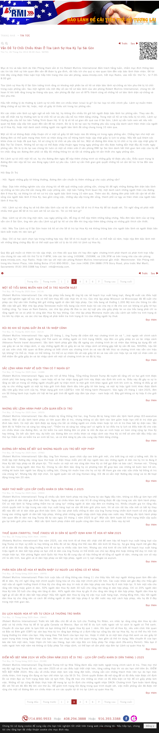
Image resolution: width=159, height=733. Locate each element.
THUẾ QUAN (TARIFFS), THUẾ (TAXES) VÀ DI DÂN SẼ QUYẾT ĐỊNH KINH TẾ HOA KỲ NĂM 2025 (61, 533)
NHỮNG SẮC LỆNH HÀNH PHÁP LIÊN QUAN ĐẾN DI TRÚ (37, 408)
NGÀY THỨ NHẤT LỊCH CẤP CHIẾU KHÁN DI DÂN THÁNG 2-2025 (43, 489)
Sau (133, 43)
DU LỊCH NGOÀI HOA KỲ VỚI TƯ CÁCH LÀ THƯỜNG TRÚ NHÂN (41, 613)
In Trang (2, 273)
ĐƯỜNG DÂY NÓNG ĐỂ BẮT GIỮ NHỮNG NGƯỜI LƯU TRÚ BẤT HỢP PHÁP (48, 448)
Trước (125, 43)
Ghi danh (127, 3)
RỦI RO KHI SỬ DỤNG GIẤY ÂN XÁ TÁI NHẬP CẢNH (34, 328)
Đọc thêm (151, 319)
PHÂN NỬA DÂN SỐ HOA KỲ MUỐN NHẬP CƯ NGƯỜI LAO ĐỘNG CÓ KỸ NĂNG (50, 569)
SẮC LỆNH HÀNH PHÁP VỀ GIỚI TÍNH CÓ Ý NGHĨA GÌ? (36, 368)
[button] (90, 8)
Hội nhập (140, 3)
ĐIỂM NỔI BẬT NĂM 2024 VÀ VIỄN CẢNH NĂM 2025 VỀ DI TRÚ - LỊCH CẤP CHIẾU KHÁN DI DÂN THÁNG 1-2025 (73, 657)
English (152, 3)
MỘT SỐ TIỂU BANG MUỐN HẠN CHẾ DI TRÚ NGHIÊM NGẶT (39, 287)
